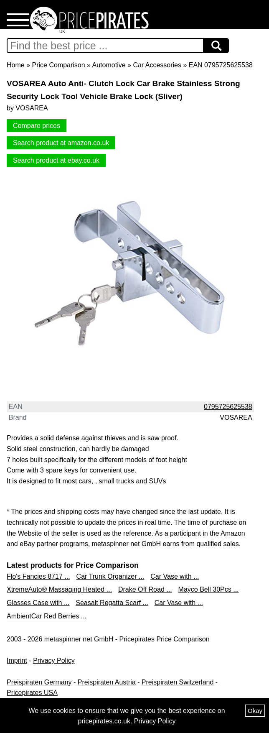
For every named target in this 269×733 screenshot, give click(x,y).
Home (16, 65)
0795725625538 (228, 406)
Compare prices (36, 125)
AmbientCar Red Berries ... (46, 616)
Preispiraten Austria (107, 682)
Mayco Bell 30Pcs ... (208, 589)
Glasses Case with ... (38, 602)
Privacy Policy (54, 660)
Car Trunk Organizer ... (110, 576)
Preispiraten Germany (39, 682)
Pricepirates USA (32, 692)
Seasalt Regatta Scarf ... (112, 602)
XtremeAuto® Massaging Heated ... (59, 589)
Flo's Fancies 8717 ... (38, 576)
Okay (255, 710)
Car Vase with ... (174, 576)
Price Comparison (58, 65)
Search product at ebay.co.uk (56, 160)
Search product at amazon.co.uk (61, 142)
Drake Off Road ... (145, 589)
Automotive (109, 65)
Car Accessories (157, 65)
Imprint (17, 660)
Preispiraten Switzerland (178, 682)
